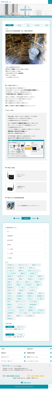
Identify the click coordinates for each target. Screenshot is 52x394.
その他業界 (9, 261)
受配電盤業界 (10, 237)
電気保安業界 (10, 242)
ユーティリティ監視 (30, 25)
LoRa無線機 (20, 25)
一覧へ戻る (26, 219)
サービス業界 (10, 257)
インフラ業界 (10, 252)
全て (8, 232)
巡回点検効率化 (40, 25)
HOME (3, 16)
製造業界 (9, 25)
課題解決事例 (7, 16)
